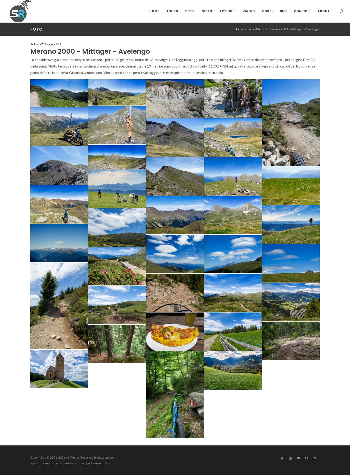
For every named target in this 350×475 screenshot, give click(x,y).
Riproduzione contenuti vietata (52, 463)
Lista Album (256, 29)
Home (239, 29)
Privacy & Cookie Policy (93, 463)
